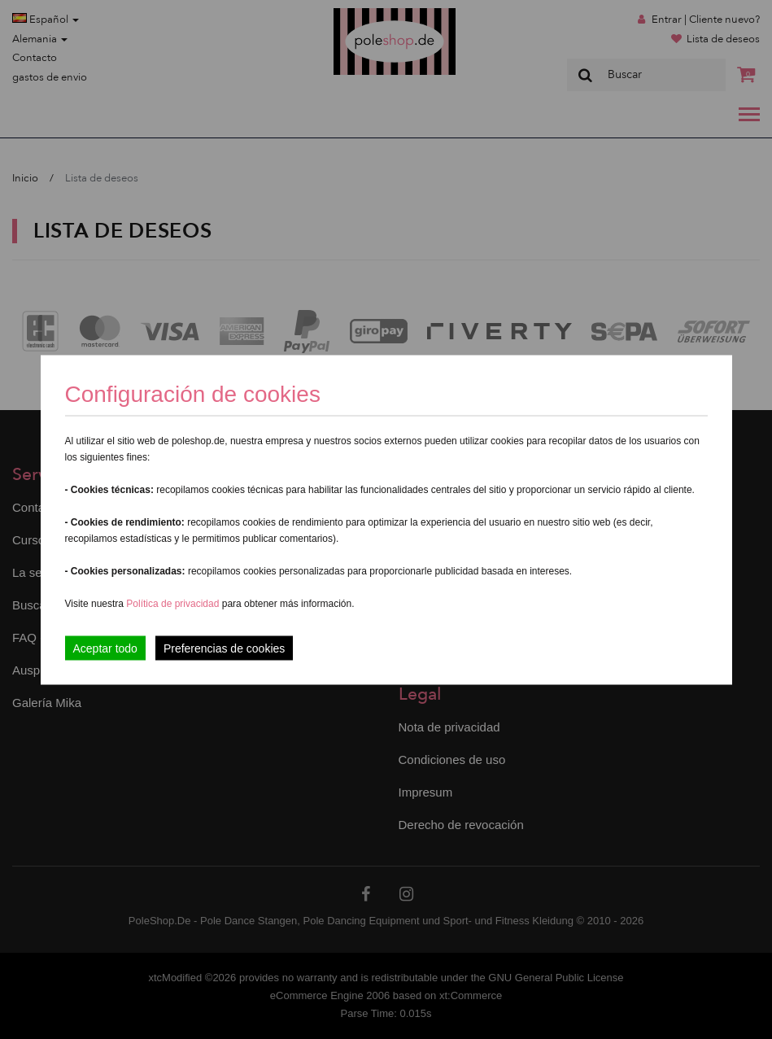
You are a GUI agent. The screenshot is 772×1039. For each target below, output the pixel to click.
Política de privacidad (173, 603)
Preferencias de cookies (224, 647)
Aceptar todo (105, 647)
